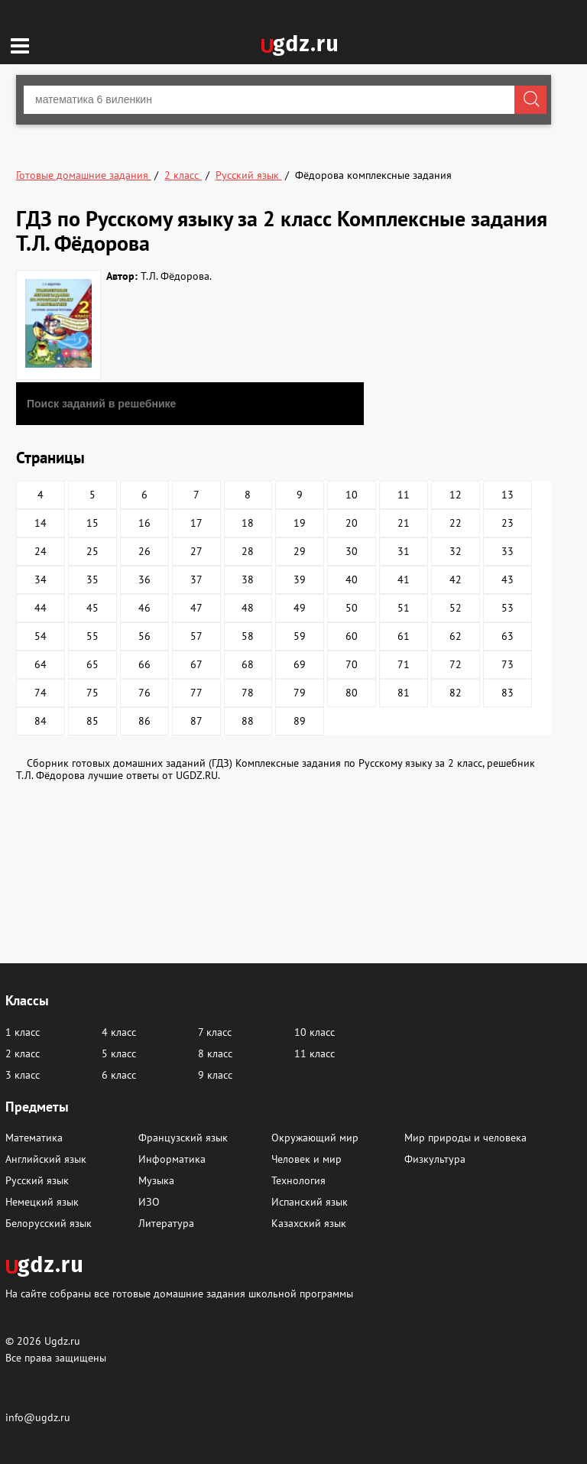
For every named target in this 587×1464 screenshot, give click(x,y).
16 (144, 523)
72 (455, 664)
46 (144, 608)
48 (248, 608)
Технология (298, 1180)
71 (403, 664)
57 (196, 636)
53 (507, 608)
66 (144, 664)
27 (196, 551)
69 (300, 664)
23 (507, 523)
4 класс (119, 1032)
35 (92, 579)
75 (92, 693)
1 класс (22, 1032)
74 (40, 693)
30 (351, 551)
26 (144, 551)
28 (248, 551)
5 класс (119, 1053)
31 (403, 551)
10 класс (314, 1032)
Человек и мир (306, 1159)
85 (92, 721)
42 (455, 579)
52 (455, 608)
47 (196, 608)
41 (403, 579)
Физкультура (434, 1159)
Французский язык (183, 1137)
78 (248, 693)
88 (248, 721)
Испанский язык (309, 1202)
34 (40, 579)
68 (248, 664)
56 (144, 636)
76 (144, 693)
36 (144, 579)
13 (507, 495)
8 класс (215, 1053)
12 (455, 495)
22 (455, 523)
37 (196, 579)
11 (403, 495)
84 (40, 721)
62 (455, 636)
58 (248, 636)
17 (196, 523)
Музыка (156, 1180)
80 (351, 693)
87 (196, 721)
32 (455, 551)
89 (300, 721)
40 (351, 579)
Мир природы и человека (465, 1137)
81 (403, 693)
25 (92, 551)
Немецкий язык (42, 1202)
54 (40, 636)
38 (248, 579)
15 (92, 523)
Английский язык (45, 1159)
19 (300, 523)
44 (40, 608)
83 (507, 693)
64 (40, 664)
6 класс (119, 1075)
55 (92, 636)
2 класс (22, 1053)
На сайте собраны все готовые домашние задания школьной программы (179, 1293)
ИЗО (149, 1202)
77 (196, 693)
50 (351, 608)
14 (40, 523)
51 (403, 608)
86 (144, 721)
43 (507, 579)
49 (300, 608)
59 (300, 636)
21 (403, 523)
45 (92, 608)
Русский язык (37, 1180)
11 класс (314, 1053)
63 (507, 636)
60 (351, 636)
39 (300, 579)
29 (300, 551)
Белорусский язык (48, 1223)
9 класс (215, 1075)
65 (92, 664)
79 (300, 693)
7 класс (215, 1032)
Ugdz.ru (62, 1341)
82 (455, 693)
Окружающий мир (314, 1137)
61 (403, 636)
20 (351, 523)
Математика (34, 1137)
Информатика (172, 1159)
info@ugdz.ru (37, 1417)
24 (40, 551)
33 (507, 551)
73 (507, 664)
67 (196, 664)
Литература (166, 1223)
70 (351, 664)
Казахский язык (308, 1223)
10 (351, 495)
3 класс (22, 1075)
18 (248, 523)
